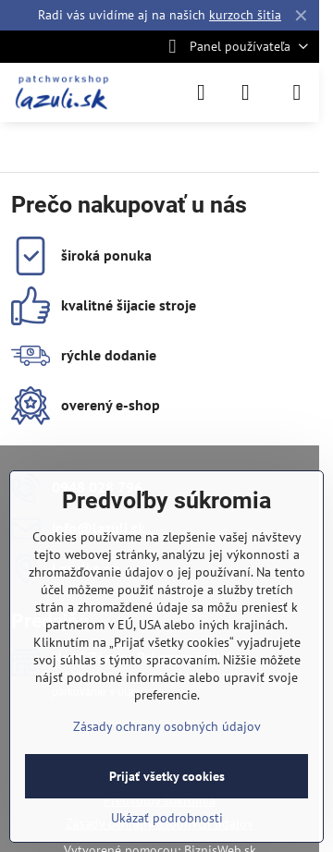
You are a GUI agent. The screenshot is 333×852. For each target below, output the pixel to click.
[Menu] (297, 92)
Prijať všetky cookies (167, 776)
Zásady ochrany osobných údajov (167, 726)
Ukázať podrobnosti (167, 817)
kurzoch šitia (245, 14)
